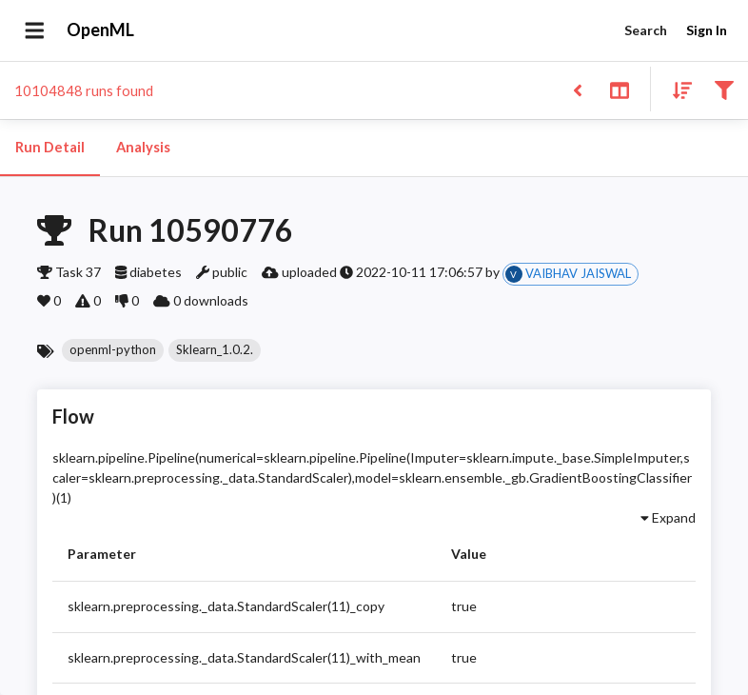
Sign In (706, 31)
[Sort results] (676, 89)
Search (645, 31)
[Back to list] (577, 89)
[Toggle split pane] (619, 89)
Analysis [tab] (143, 147)
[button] (113, 350)
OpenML (101, 30)
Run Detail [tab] (50, 147)
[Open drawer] (34, 30)
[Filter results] (723, 89)
